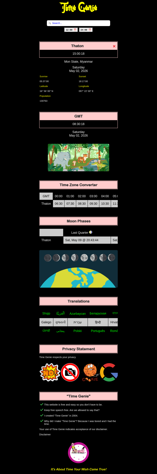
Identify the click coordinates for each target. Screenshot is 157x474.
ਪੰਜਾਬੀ (46, 330)
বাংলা (115, 313)
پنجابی (60, 331)
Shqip (46, 313)
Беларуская (98, 313)
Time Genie (78, 8)
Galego (46, 322)
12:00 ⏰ (71, 30)
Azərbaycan (78, 313)
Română (116, 331)
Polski (77, 331)
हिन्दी (98, 322)
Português (98, 331)
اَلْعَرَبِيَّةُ (60, 313)
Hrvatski (115, 322)
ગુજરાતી (60, 322)
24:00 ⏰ (86, 30)
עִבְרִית (78, 322)
